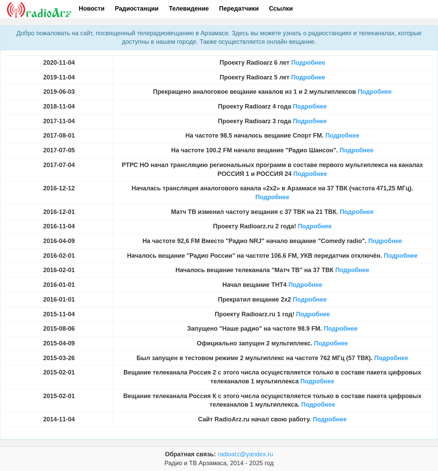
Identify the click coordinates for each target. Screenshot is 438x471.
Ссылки (281, 8)
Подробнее (308, 62)
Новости (91, 8)
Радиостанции (136, 8)
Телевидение (189, 8)
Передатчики (239, 8)
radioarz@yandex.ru (245, 454)
